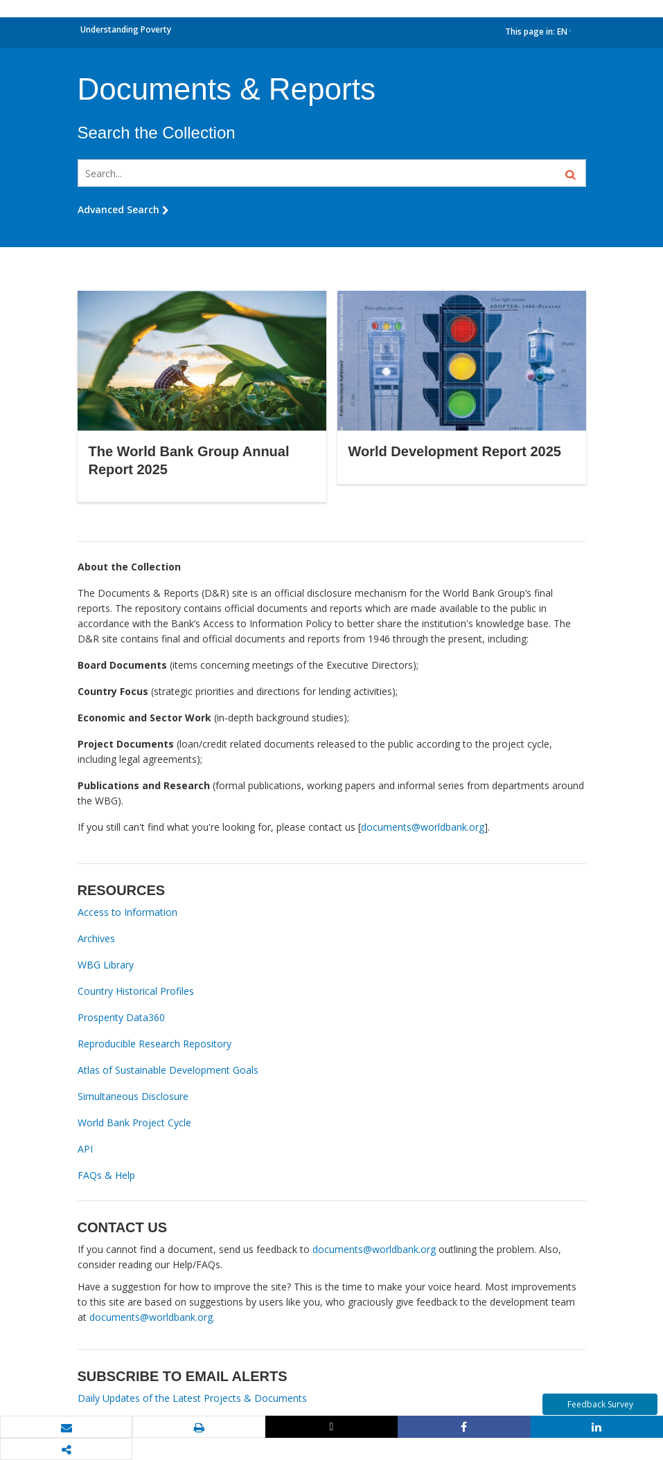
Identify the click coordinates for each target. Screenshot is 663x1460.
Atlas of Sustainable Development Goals (168, 1069)
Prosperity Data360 (121, 1017)
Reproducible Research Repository (154, 1043)
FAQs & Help (106, 1175)
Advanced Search (123, 209)
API (85, 1148)
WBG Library (106, 964)
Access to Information (127, 912)
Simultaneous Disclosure (133, 1096)
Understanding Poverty (125, 29)
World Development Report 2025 (454, 451)
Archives (96, 938)
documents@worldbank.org (422, 826)
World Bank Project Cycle (134, 1122)
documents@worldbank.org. (152, 1317)
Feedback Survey (600, 1404)
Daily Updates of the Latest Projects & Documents (192, 1398)
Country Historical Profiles (136, 991)
